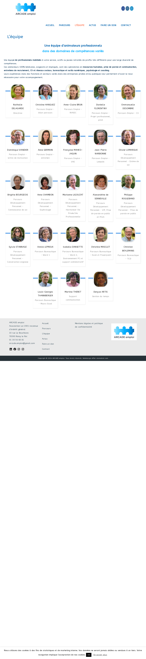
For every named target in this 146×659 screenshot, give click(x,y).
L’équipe (46, 334)
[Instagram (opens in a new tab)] (127, 8)
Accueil (45, 323)
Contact (46, 349)
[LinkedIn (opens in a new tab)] (131, 8)
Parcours (46, 328)
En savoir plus (100, 655)
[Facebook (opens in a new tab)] (123, 8)
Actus (44, 339)
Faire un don (48, 344)
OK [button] (89, 655)
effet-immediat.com (100, 358)
